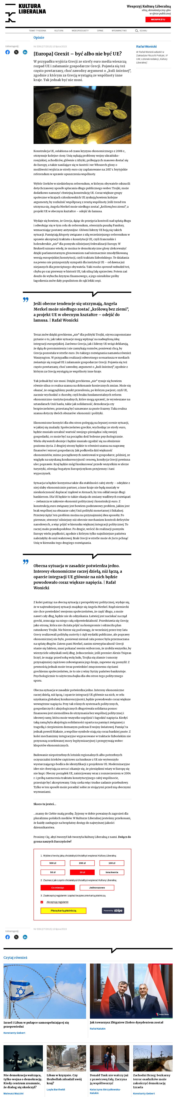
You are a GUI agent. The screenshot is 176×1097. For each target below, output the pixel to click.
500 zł (52, 863)
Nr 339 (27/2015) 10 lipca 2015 (50, 46)
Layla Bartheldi (56, 1089)
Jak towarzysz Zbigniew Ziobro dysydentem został (126, 1022)
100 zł (112, 863)
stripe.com (113, 911)
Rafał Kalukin (98, 1029)
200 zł (82, 863)
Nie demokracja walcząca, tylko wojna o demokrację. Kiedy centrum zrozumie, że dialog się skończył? (23, 1081)
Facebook (7, 52)
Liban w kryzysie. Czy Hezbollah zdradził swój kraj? (64, 1079)
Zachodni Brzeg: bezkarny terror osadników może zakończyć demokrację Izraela (151, 1081)
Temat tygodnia (37, 31)
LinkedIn (25, 52)
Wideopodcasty (80, 31)
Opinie (100, 31)
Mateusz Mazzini (13, 1093)
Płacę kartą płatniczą (63, 910)
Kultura (59, 31)
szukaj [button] (143, 31)
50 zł (52, 872)
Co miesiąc (57, 888)
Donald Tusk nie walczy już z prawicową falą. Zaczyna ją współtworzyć (109, 1079)
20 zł (82, 872)
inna (112, 872)
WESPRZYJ (158, 19)
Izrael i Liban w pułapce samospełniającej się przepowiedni (35, 1024)
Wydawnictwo (119, 31)
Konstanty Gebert (14, 1033)
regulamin (63, 902)
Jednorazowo (97, 888)
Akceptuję (57, 902)
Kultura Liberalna (25, 13)
